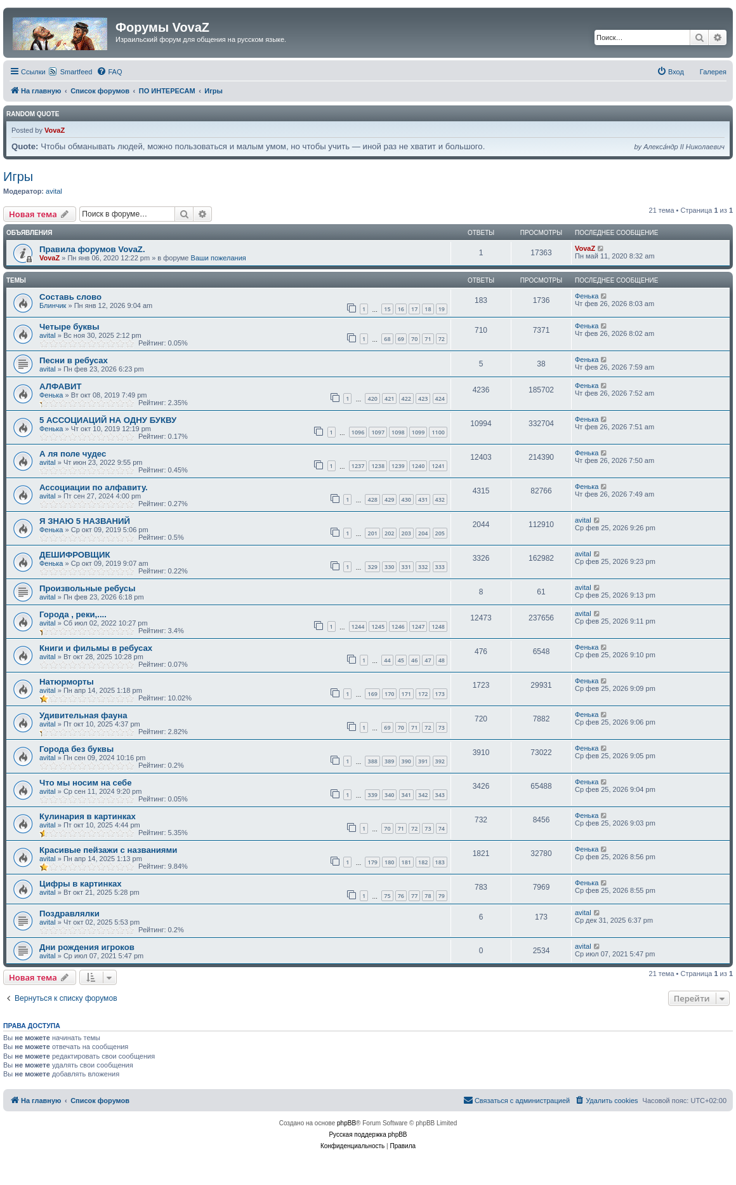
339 (372, 795)
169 (372, 694)
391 (423, 761)
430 (406, 499)
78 (427, 896)
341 (406, 795)
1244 (358, 626)
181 (406, 862)
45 (401, 660)
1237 (358, 466)
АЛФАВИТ (60, 386)
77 (414, 896)
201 (372, 533)
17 (414, 309)
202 (389, 533)
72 (441, 339)
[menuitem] (109, 71)
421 (389, 398)
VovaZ (54, 130)
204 (423, 533)
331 (406, 567)
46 (414, 660)
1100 (438, 432)
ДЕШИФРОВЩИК (74, 554)
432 (440, 499)
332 (423, 567)
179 (372, 862)
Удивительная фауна (83, 715)
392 (440, 761)
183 (440, 862)
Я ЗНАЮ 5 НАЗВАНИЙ (84, 521)
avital (54, 191)
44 (387, 660)
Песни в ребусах (73, 360)
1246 (398, 626)
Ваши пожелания (218, 258)
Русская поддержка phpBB (368, 1134)
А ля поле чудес (72, 454)
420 (372, 398)
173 (440, 694)
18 (427, 309)
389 (389, 761)
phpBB (346, 1123)
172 (423, 694)
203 (406, 533)
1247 (418, 626)
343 (440, 795)
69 (401, 339)
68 (387, 339)
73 (441, 727)
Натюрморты (66, 681)
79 (441, 896)
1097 (377, 432)
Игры (18, 177)
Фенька (586, 296)
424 (440, 398)
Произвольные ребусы (87, 588)
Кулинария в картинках (87, 816)
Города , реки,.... (73, 614)
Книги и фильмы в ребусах (95, 648)
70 (414, 339)
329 (372, 567)
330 (389, 567)
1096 (358, 432)
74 (441, 828)
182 (423, 862)
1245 (377, 626)
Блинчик (52, 305)
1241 (438, 466)
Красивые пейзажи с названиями (108, 850)
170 (389, 694)
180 (389, 862)
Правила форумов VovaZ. (92, 249)
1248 (438, 626)
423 (423, 398)
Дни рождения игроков (87, 947)
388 (372, 761)
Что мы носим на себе (85, 782)
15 (387, 309)
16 (401, 309)
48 (441, 660)
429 (389, 499)
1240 (418, 466)
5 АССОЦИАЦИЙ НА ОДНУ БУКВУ (107, 420)
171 (406, 694)
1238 (377, 466)
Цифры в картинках (80, 883)
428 (372, 499)
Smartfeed (76, 72)
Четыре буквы (69, 326)
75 (387, 896)
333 (440, 567)
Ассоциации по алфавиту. (93, 487)
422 (406, 398)
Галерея (713, 72)
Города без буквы (76, 749)
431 (423, 499)
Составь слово (70, 297)
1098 (398, 432)
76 (401, 896)
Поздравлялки (69, 913)
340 (389, 795)
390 (406, 761)
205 (440, 533)
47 (427, 660)
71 (427, 339)
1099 (418, 432)
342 (423, 795)
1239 (398, 466)
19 (441, 309)
